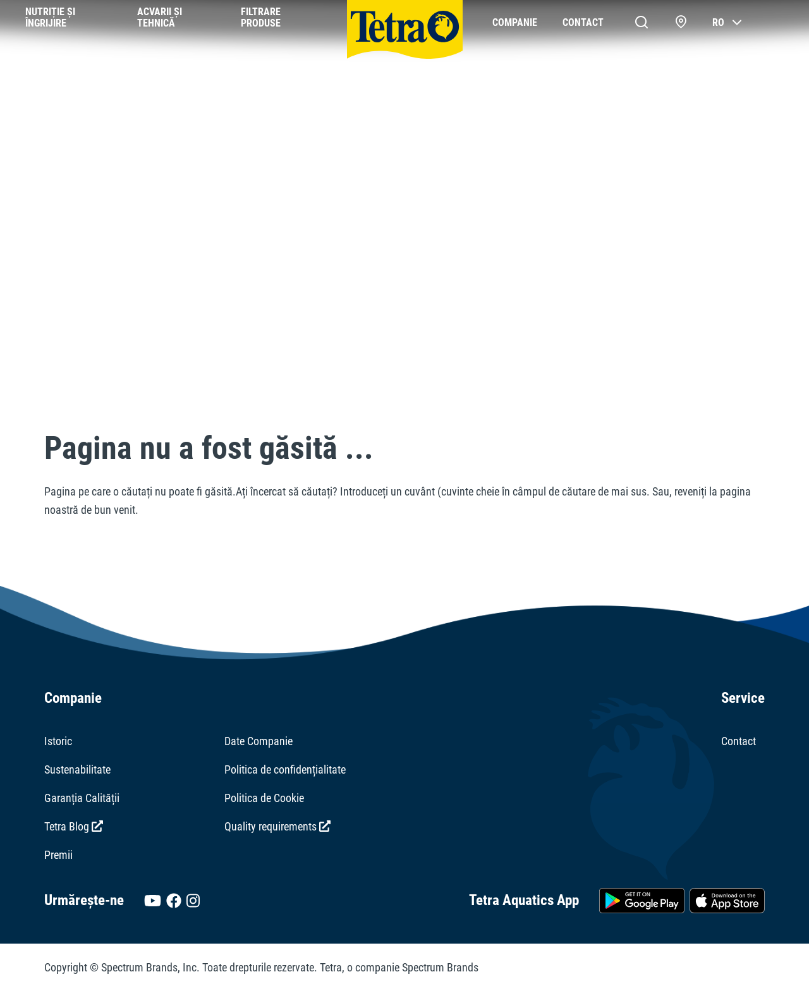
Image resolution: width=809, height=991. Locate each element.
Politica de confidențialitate (285, 769)
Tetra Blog (73, 826)
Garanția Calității (81, 798)
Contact (738, 741)
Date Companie (258, 741)
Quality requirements (277, 826)
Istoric (58, 741)
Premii (58, 854)
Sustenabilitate (77, 769)
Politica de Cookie (264, 798)
